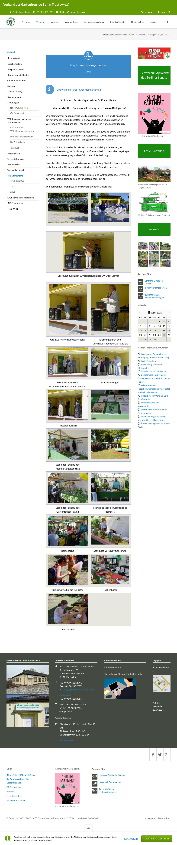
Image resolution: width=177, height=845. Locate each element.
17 (159, 330)
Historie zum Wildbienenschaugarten (22, 129)
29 (149, 339)
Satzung (11, 86)
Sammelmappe (14, 97)
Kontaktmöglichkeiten (18, 75)
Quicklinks (145, 12)
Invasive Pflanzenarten (156, 287)
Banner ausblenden (157, 838)
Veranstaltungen (15, 159)
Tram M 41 (12, 208)
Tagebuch (14, 147)
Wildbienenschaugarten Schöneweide (19, 121)
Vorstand (15, 58)
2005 (12, 191)
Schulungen (13, 102)
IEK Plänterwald (15, 203)
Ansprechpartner (15, 69)
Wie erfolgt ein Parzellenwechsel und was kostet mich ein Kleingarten (154, 389)
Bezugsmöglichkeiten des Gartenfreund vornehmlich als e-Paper (154, 378)
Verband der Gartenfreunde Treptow (118, 34)
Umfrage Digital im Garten (154, 282)
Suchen (167, 22)
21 (145, 335)
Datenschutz (131, 838)
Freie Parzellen (148, 361)
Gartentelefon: (66, 695)
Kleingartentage (155, 34)
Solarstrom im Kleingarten (154, 371)
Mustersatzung (14, 91)
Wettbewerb (13, 153)
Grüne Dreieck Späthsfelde (20, 197)
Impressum (150, 818)
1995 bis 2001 (17, 180)
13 (140, 330)
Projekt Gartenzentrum (21, 136)
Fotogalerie (19, 142)
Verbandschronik (15, 170)
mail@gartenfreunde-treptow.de (78, 689)
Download (18, 113)
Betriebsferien (66, 740)
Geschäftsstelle (14, 63)
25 (164, 335)
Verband (141, 34)
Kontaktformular (19, 80)
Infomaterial (13, 164)
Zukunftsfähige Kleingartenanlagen (154, 296)
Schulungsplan (20, 107)
